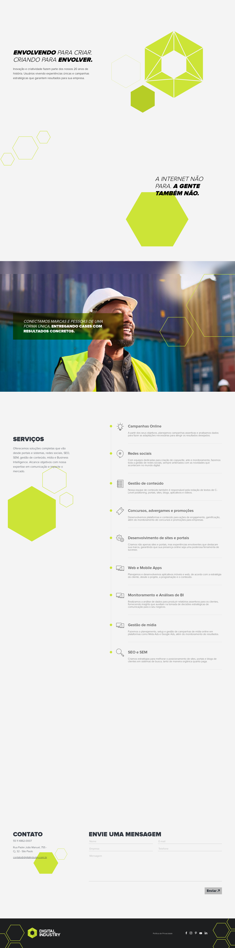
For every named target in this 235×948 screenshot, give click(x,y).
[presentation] (113, 890)
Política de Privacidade (162, 934)
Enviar (213, 890)
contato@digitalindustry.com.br (30, 857)
